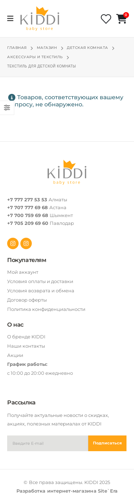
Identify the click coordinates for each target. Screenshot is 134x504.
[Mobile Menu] (12, 18)
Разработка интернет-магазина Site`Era (67, 491)
